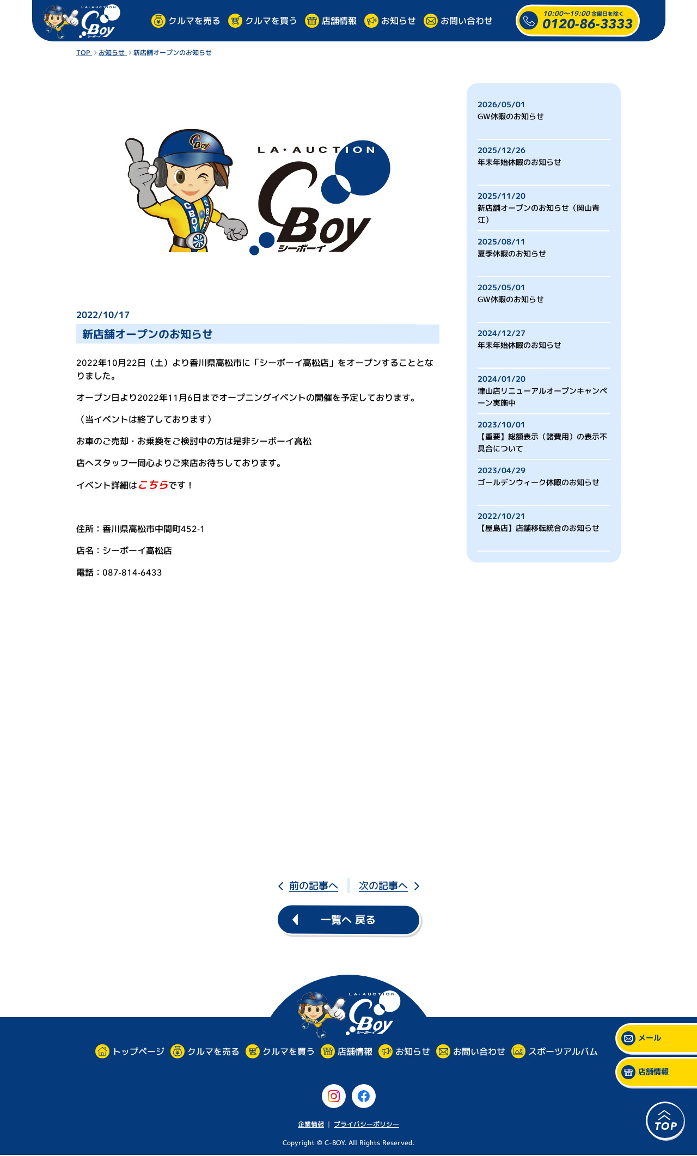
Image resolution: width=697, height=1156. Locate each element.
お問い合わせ (467, 20)
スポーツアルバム (562, 1051)
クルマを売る (194, 20)
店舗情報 (339, 20)
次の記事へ (383, 885)
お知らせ (398, 20)
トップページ (138, 1051)
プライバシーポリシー (366, 1124)
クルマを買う (271, 20)
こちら (152, 485)
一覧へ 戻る (348, 919)
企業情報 (311, 1124)
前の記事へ (313, 885)
